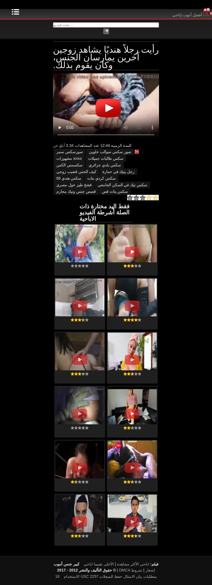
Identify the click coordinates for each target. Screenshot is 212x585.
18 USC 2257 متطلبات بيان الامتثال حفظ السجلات (106, 576)
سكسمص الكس (69, 165)
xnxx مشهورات (69, 158)
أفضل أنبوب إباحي (192, 15)
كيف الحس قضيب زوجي (76, 171)
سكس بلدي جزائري (105, 165)
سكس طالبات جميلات (105, 158)
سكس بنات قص (115, 191)
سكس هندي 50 (68, 178)
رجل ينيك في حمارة (118, 171)
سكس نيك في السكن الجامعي (122, 185)
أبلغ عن (59, 145)
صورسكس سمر (69, 152)
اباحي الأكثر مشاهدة (133, 564)
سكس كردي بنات (101, 178)
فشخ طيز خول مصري (74, 185)
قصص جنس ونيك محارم (76, 191)
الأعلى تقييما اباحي (99, 564)
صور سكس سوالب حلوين (110, 152)
